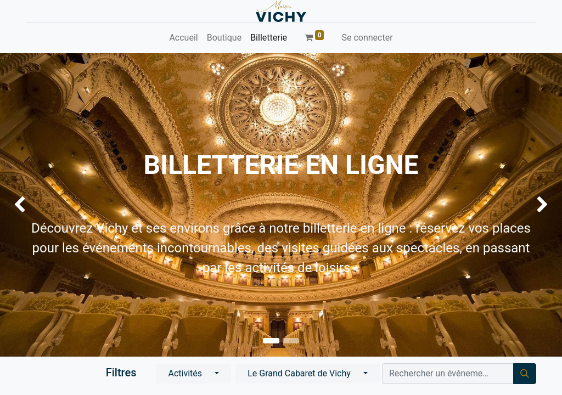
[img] (22, 205)
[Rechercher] (524, 373)
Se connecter (366, 37)
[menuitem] (183, 38)
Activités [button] (186, 373)
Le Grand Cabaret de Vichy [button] (300, 373)
